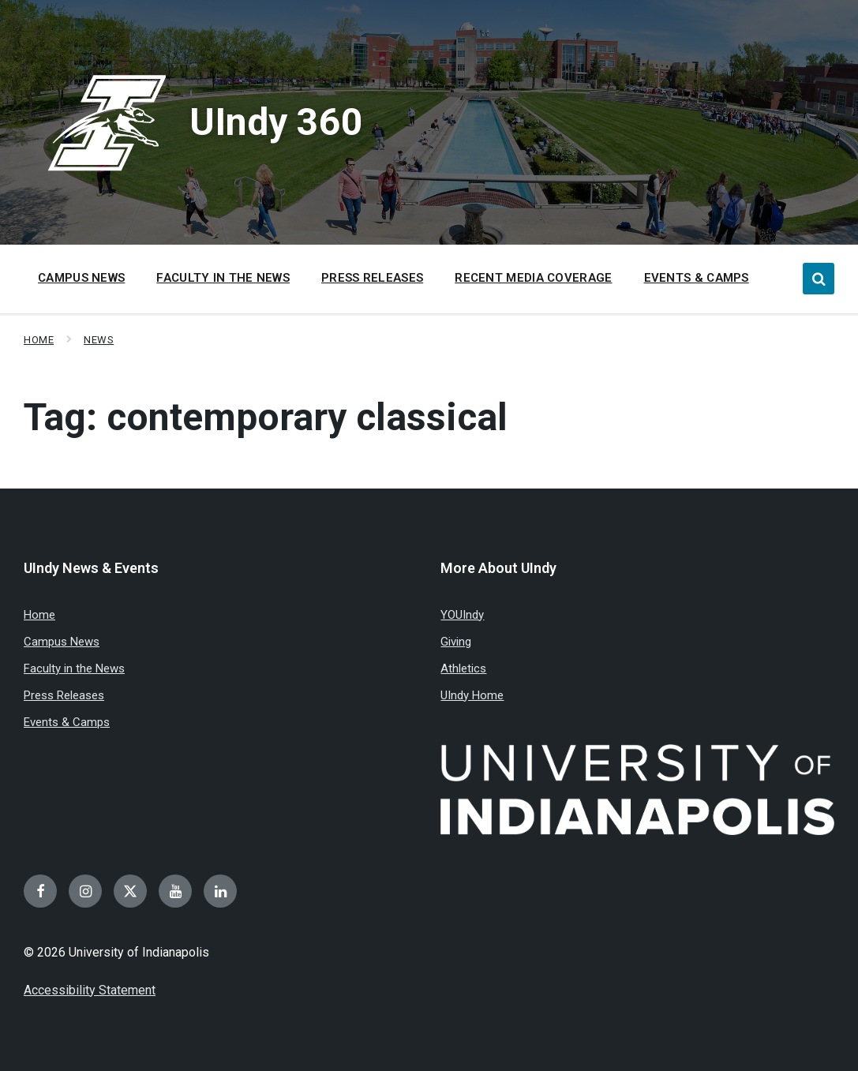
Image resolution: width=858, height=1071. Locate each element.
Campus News (61, 642)
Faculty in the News (74, 668)
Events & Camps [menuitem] (696, 278)
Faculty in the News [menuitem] (223, 278)
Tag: (266, 417)
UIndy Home (472, 695)
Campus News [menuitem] (81, 278)
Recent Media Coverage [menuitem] (533, 278)
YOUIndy (462, 615)
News (99, 340)
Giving (455, 642)
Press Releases (64, 695)
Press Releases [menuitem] (372, 278)
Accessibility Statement (89, 990)
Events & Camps (67, 722)
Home (39, 340)
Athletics (463, 668)
